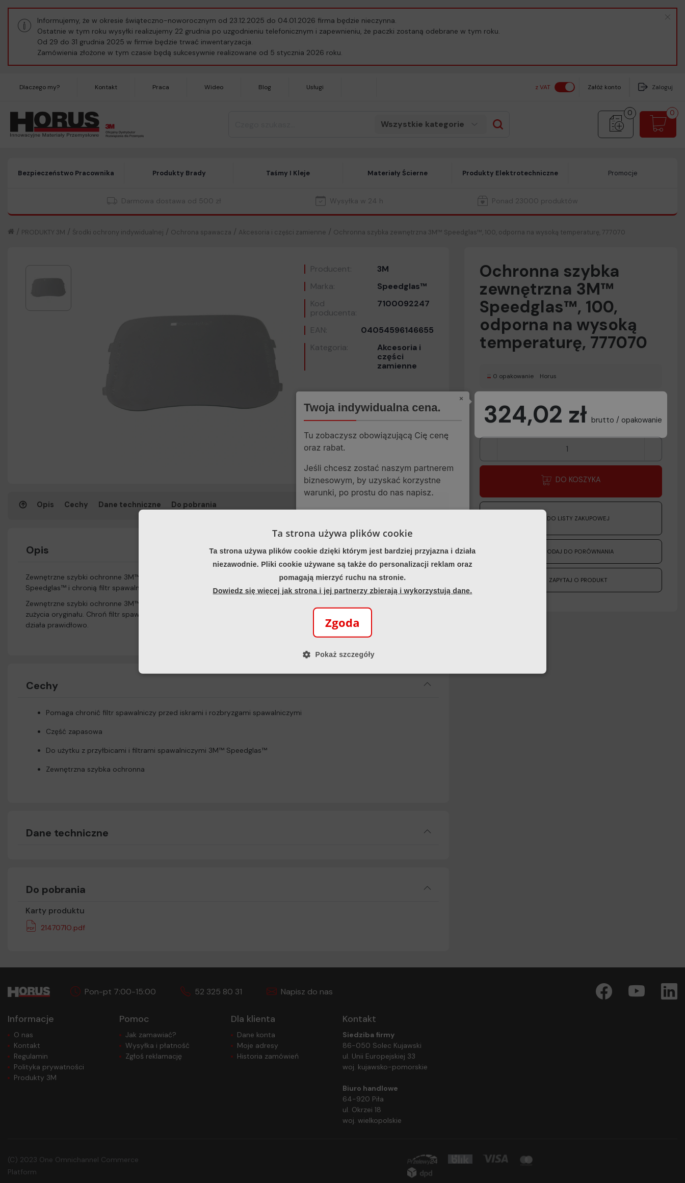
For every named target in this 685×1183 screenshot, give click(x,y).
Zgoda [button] (342, 622)
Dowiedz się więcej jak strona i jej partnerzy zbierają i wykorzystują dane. (342, 591)
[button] (342, 654)
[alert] (342, 591)
